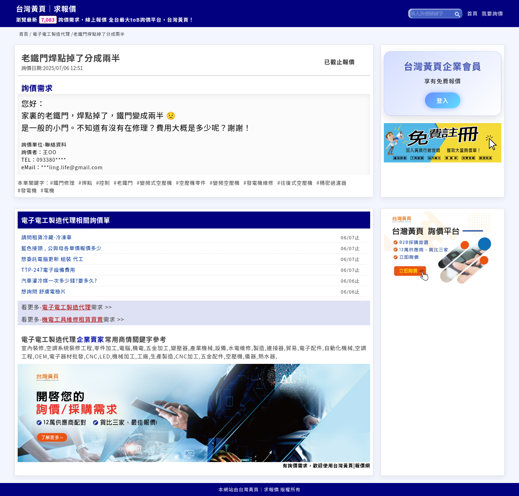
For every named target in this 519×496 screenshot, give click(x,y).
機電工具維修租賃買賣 (72, 319)
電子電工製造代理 (51, 34)
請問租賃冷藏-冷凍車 (46, 237)
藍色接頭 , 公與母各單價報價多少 (61, 248)
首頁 (472, 13)
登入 (442, 100)
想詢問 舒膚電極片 (43, 291)
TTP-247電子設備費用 (48, 269)
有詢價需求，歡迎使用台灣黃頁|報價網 (194, 416)
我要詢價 (492, 13)
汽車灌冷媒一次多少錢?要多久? (59, 280)
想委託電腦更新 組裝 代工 (52, 258)
